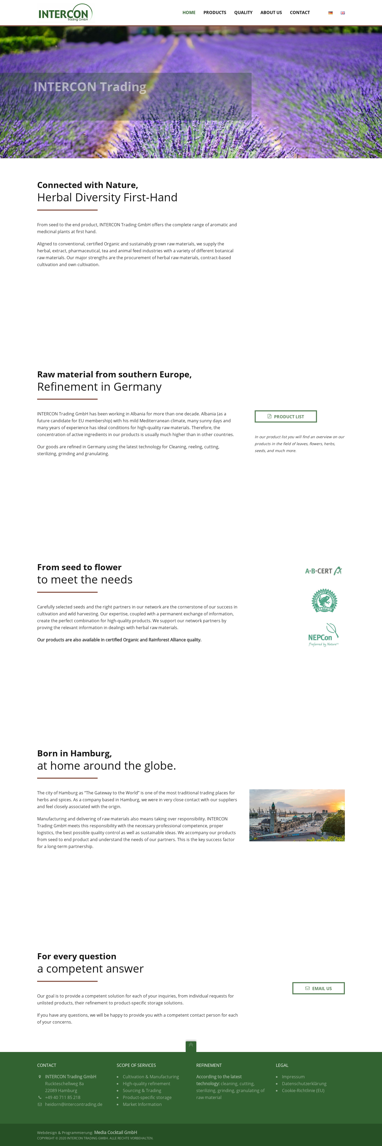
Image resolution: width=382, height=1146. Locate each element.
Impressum (293, 1077)
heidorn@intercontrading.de (73, 1104)
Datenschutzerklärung (304, 1084)
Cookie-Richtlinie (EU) (303, 1090)
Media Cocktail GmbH (115, 1132)
